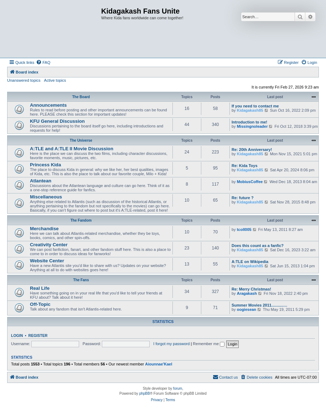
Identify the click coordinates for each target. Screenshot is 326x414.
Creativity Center (49, 244)
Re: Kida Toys (245, 165)
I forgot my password (171, 344)
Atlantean (40, 180)
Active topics (55, 80)
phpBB (144, 393)
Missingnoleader (252, 126)
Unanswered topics (24, 80)
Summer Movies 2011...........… (260, 305)
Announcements (48, 105)
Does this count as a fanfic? (258, 245)
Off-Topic (40, 304)
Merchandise (44, 228)
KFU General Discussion (57, 121)
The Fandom (81, 220)
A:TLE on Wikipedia (250, 261)
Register (38, 335)
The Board (81, 97)
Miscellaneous (46, 197)
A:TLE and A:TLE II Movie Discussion (71, 148)
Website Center (47, 260)
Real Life (40, 288)
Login (17, 335)
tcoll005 (244, 229)
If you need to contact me (255, 106)
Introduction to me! (249, 122)
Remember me (208, 344)
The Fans (81, 280)
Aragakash (247, 293)
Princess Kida (45, 164)
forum (177, 388)
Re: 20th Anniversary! (252, 149)
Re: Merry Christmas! (251, 289)
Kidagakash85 (250, 110)
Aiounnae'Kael (158, 364)
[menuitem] (43, 62)
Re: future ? (243, 198)
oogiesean (246, 309)
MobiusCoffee (250, 182)
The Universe (81, 140)
